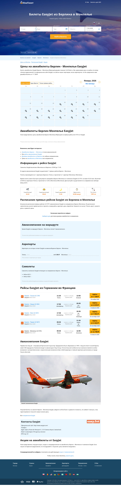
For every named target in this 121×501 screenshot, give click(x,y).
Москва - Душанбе (83, 477)
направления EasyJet (29, 415)
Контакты (97, 468)
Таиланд (31, 470)
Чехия (31, 480)
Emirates (48, 477)
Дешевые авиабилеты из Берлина (32, 156)
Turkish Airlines (50, 480)
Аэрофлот (48, 466)
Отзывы (97, 475)
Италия (31, 473)
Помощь (97, 473)
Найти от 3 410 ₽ (94, 322)
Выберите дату (46, 216)
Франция (31, 475)
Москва (15, 466)
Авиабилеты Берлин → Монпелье (32, 152)
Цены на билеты (25, 62)
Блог (96, 482)
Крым (30, 466)
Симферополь (17, 470)
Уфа (14, 480)
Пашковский (65, 480)
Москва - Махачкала (84, 482)
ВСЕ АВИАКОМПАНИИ (52, 485)
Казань (15, 482)
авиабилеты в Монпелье (34, 158)
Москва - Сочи (82, 466)
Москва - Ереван (83, 470)
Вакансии (97, 480)
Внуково (64, 470)
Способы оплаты (99, 470)
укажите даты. (69, 456)
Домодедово (65, 466)
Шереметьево (66, 468)
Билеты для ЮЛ (96, 2)
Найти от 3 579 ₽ (94, 304)
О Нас (87, 2)
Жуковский (65, 473)
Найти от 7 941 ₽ (94, 313)
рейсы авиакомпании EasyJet (33, 154)
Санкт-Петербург (18, 468)
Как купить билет (99, 485)
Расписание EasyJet (37, 62)
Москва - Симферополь (84, 468)
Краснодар (16, 473)
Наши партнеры (99, 477)
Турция (31, 468)
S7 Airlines (48, 468)
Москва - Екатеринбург (84, 480)
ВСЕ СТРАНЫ (32, 485)
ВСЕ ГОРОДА (16, 485)
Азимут (48, 475)
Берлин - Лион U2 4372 (32, 313)
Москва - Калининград (84, 475)
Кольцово (64, 477)
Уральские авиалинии (52, 470)
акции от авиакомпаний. (66, 452)
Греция (31, 482)
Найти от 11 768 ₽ (95, 331)
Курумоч (64, 482)
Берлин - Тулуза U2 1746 (32, 295)
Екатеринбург (17, 477)
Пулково (64, 475)
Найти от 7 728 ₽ (94, 295)
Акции (45, 62)
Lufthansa (48, 482)
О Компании (98, 466)
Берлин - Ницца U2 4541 (32, 304)
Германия (32, 477)
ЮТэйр (48, 473)
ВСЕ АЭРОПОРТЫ (66, 485)
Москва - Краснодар (84, 473)
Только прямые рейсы (46, 83)
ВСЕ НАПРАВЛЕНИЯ (83, 485)
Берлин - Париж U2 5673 (32, 322)
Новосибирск (16, 475)
